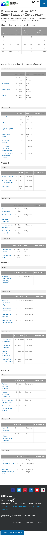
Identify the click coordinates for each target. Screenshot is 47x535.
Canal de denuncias (15, 516)
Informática (6, 84)
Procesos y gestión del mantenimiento (7, 148)
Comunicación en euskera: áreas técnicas (7, 408)
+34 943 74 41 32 (10, 506)
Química (4, 95)
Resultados (4, 516)
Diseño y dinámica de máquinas (6, 303)
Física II (4, 117)
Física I (4, 78)
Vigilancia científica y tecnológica (6, 386)
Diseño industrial (7, 176)
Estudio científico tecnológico (6, 353)
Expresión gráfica (8, 129)
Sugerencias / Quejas (29, 515)
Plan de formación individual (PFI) (7, 394)
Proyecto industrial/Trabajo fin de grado (8, 472)
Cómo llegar (5, 500)
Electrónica (5, 186)
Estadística (5, 123)
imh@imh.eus (23, 506)
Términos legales (16, 515)
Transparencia (5, 515)
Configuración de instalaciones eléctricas (7, 156)
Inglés (4, 460)
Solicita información (11, 532)
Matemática (6, 89)
